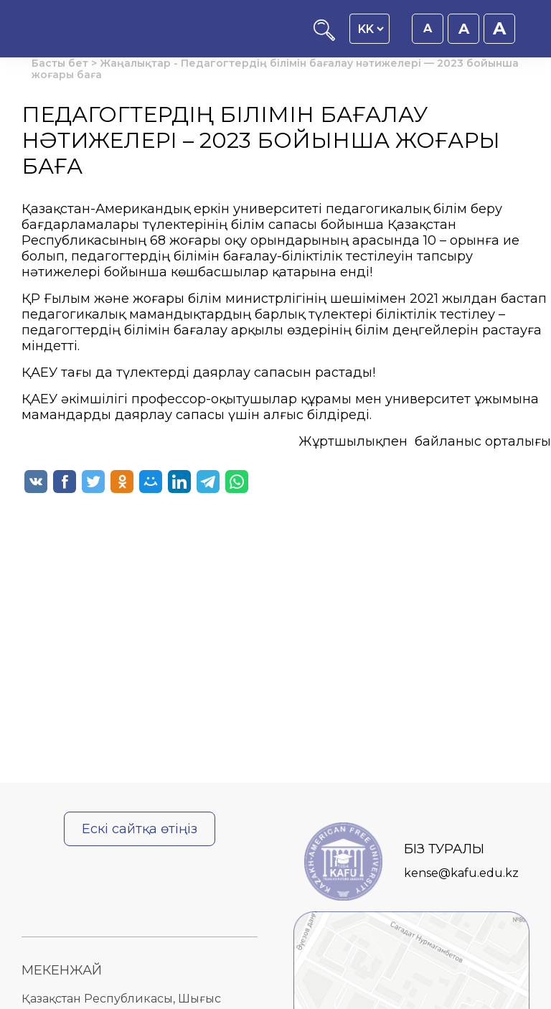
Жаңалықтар (135, 63)
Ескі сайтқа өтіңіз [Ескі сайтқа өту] (139, 829)
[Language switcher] (370, 28)
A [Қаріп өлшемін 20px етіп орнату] (499, 28)
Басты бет (60, 63)
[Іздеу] (324, 37)
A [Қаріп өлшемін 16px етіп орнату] (427, 28)
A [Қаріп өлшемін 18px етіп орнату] (463, 28)
